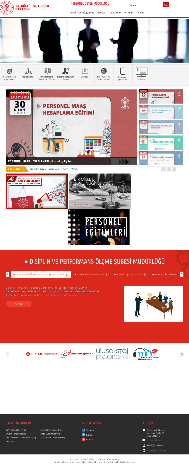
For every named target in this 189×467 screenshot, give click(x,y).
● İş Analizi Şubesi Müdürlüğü (130, 274)
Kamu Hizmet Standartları (51, 430)
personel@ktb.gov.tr (155, 440)
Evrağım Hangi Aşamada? (16, 433)
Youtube (89, 439)
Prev (6, 46)
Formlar (128, 12)
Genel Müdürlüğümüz (82, 12)
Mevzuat (101, 12)
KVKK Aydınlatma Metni (16, 430)
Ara (166, 4)
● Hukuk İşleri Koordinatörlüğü (91, 274)
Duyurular (115, 12)
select (160, 5)
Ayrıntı (18, 303)
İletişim (140, 12)
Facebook (90, 430)
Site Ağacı (10, 441)
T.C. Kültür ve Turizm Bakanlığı (53, 437)
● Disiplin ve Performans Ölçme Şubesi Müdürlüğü (41, 274)
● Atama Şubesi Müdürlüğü (167, 274)
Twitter (89, 435)
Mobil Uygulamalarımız (50, 433)
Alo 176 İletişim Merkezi (156, 450)
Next (182, 46)
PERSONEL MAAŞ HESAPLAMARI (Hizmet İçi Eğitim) (54, 169)
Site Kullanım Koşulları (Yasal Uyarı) (21, 437)
